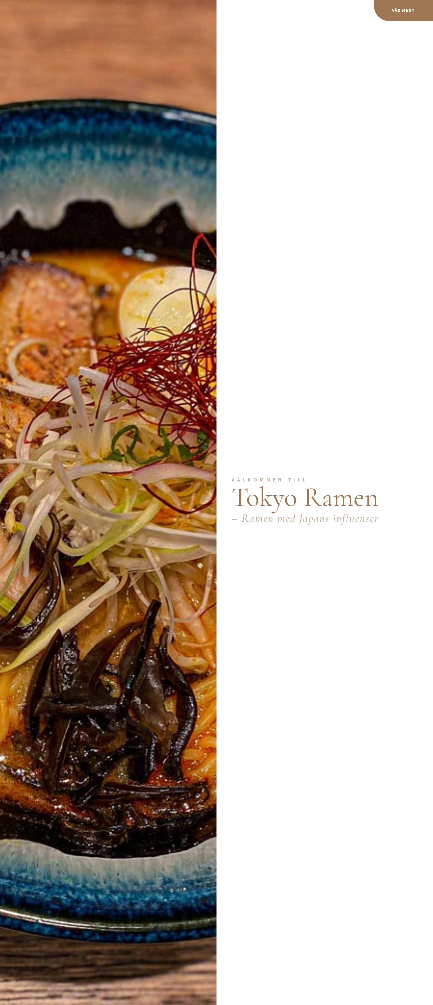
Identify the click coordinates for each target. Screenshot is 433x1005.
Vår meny (403, 10)
